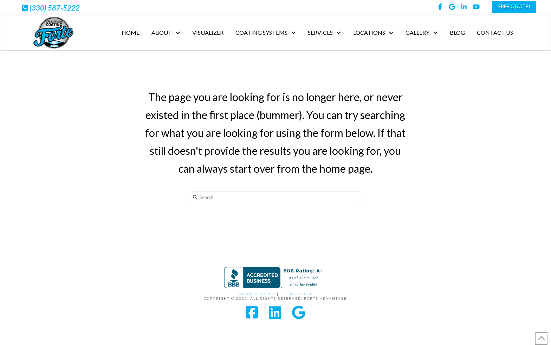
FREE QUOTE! (514, 6)
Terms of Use (296, 294)
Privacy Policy (257, 294)
